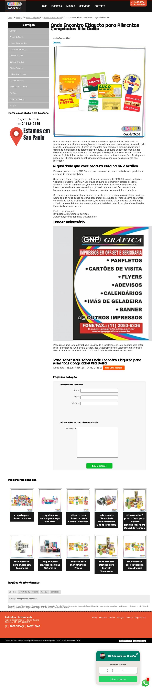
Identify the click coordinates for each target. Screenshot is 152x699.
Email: (96, 397)
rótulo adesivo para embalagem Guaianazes (22, 564)
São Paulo (44, 592)
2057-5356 (139, 2)
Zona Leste (55, 592)
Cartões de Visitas (17, 62)
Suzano (35, 592)
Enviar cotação (99, 466)
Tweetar (57, 42)
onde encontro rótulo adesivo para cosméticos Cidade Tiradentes (106, 520)
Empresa (56, 6)
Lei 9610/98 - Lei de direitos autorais (57, 608)
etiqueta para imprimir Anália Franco (78, 564)
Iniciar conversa (118, 679)
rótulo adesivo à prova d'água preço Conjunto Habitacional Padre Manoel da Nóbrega (134, 521)
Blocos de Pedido (17, 37)
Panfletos (14, 93)
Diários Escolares (16, 68)
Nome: (96, 391)
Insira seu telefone (118, 664)
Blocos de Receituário (18, 43)
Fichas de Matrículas (18, 74)
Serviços (84, 6)
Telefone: (94, 403)
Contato (100, 6)
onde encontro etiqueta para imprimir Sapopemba (106, 566)
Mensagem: (92, 442)
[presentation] (78, 414)
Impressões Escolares (18, 87)
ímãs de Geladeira (17, 81)
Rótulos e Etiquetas (17, 99)
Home (44, 6)
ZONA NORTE (24, 592)
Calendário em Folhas (18, 50)
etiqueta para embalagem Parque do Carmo (50, 518)
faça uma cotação (113, 368)
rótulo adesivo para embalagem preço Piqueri (134, 564)
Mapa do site (140, 617)
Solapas (13, 105)
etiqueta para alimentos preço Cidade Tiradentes (78, 518)
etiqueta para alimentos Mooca (22, 517)
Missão (70, 6)
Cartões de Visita (16, 56)
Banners (13, 31)
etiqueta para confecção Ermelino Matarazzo (50, 564)
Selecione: (13, 592)
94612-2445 (139, 4)
